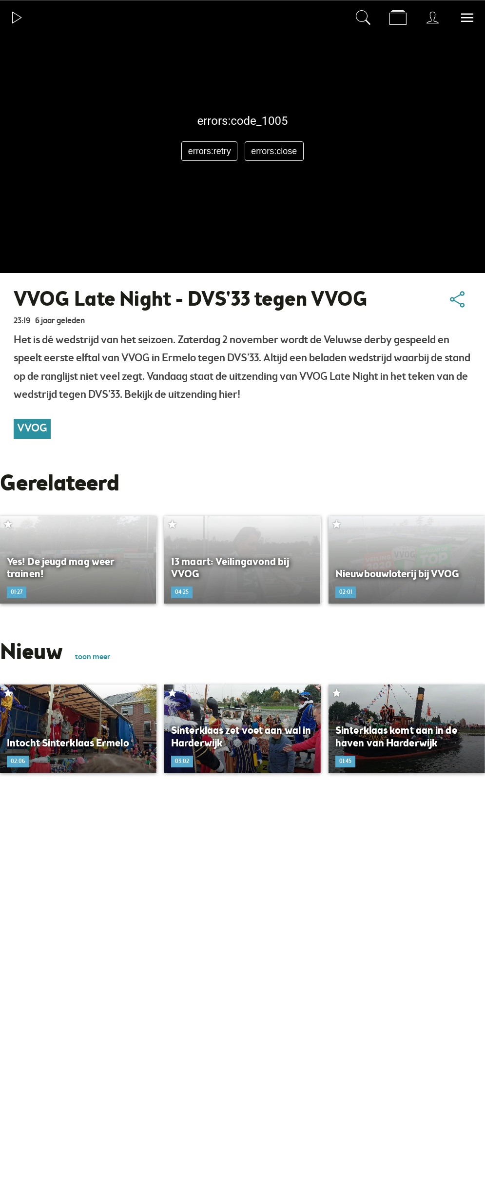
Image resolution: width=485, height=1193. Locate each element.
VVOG (32, 428)
